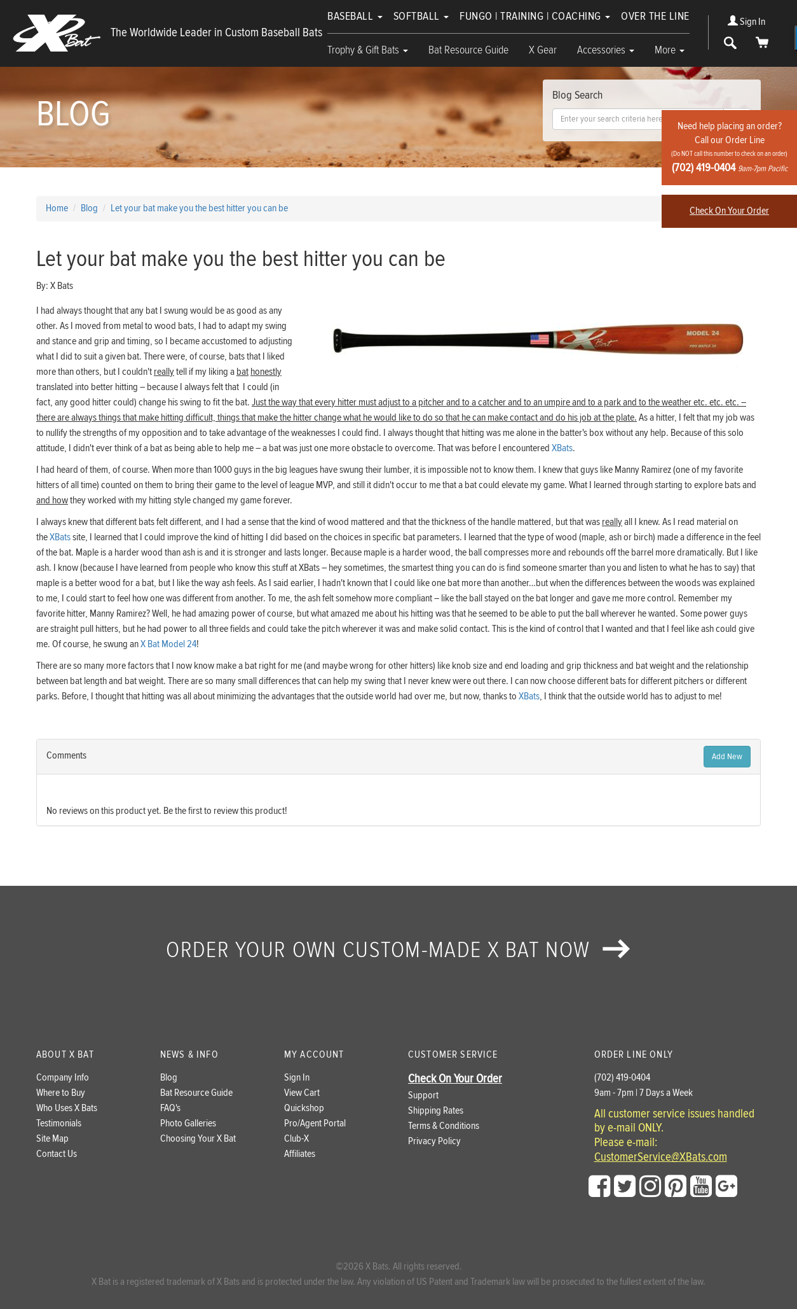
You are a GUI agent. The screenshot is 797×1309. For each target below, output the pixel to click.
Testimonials (58, 1123)
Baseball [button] (355, 16)
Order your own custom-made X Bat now (398, 950)
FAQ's (170, 1108)
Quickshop (304, 1108)
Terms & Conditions (443, 1126)
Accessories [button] (605, 50)
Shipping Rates (435, 1111)
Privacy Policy (434, 1141)
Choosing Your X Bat (198, 1139)
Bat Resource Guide (468, 50)
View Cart (302, 1093)
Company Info (62, 1078)
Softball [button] (421, 16)
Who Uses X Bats (66, 1108)
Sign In (746, 22)
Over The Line (655, 16)
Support (423, 1095)
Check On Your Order (729, 211)
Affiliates (299, 1154)
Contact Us (56, 1154)
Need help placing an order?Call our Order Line (729, 147)
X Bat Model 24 (168, 644)
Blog (168, 1078)
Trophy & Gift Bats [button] (367, 50)
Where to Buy (60, 1093)
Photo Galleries (188, 1123)
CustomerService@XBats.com (660, 1158)
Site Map (52, 1139)
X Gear (543, 50)
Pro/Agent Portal (315, 1123)
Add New (727, 757)
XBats (562, 448)
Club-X (296, 1139)
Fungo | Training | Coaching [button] (535, 16)
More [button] (670, 50)
